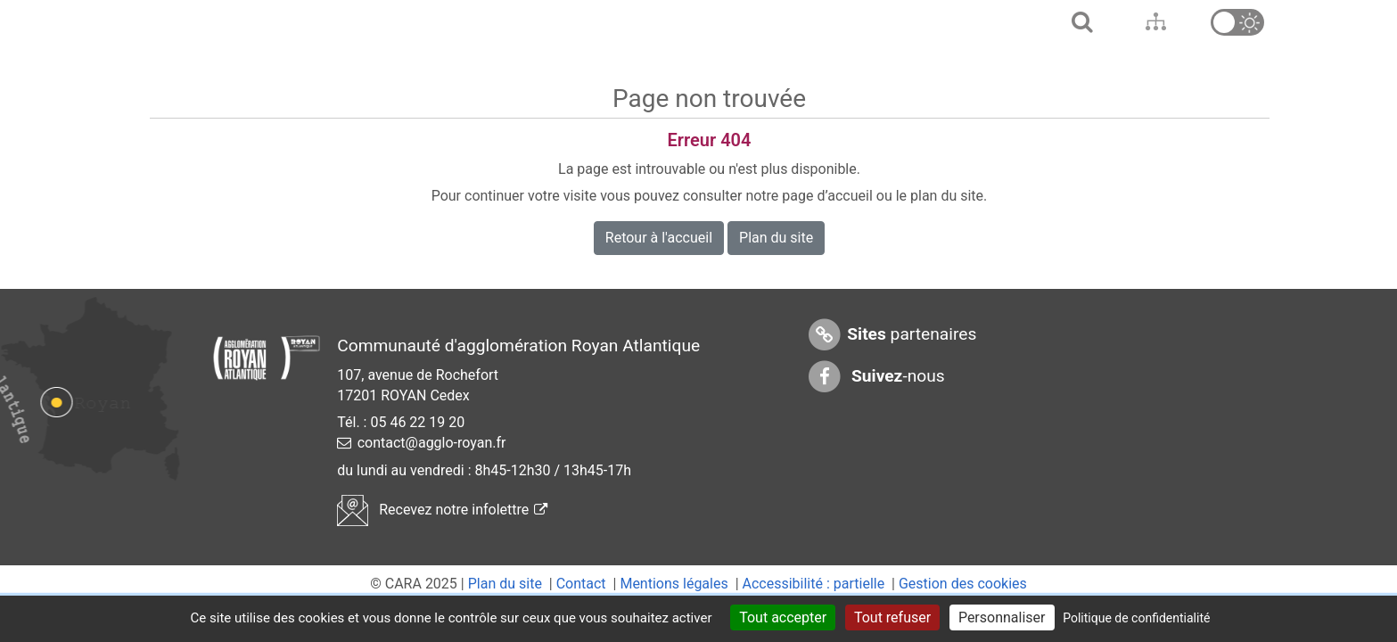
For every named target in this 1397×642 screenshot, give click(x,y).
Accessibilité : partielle (814, 583)
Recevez (442, 509)
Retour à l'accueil (658, 237)
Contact (581, 583)
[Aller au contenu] (1155, 21)
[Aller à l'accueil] (1080, 21)
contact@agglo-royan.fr (431, 442)
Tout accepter (782, 617)
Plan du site (776, 237)
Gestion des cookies (963, 583)
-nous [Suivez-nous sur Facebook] (875, 376)
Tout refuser (892, 617)
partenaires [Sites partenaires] (891, 335)
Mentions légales (673, 583)
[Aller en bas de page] (1190, 21)
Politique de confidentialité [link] (1136, 618)
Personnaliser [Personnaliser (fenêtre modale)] (1002, 617)
